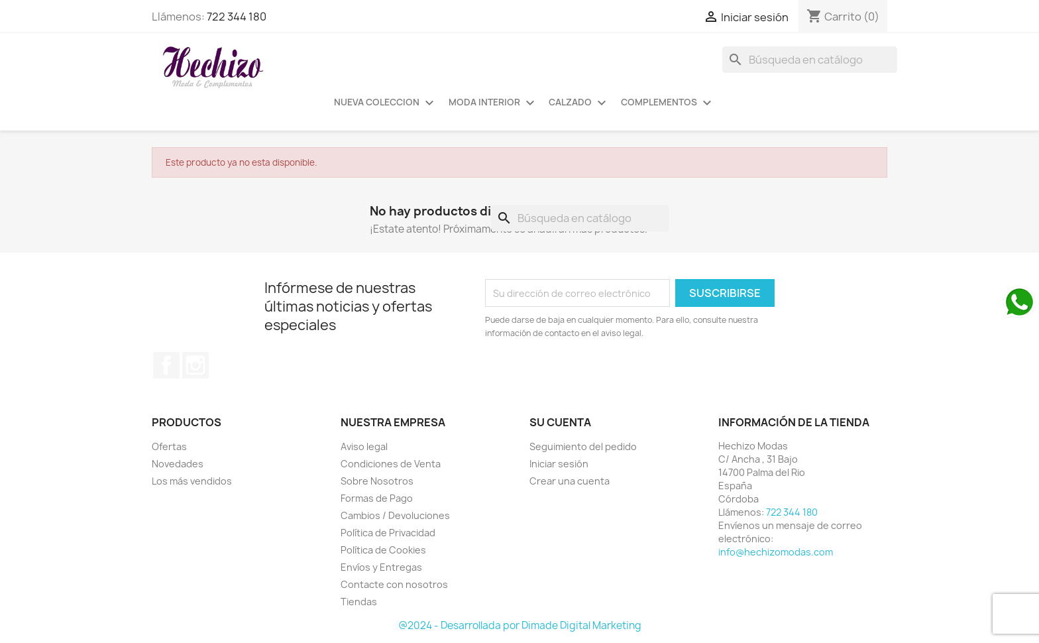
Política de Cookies (383, 550)
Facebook (166, 365)
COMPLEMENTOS (668, 103)
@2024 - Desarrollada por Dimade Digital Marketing (519, 625)
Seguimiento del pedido (583, 446)
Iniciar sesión (558, 463)
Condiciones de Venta (391, 463)
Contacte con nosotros (394, 584)
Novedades (177, 463)
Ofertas (169, 446)
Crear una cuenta (569, 481)
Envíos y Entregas (381, 567)
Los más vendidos (192, 481)
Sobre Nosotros (377, 481)
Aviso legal (364, 446)
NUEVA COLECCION (385, 103)
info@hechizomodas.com (775, 552)
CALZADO (579, 103)
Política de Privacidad (388, 532)
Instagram (195, 365)
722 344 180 (236, 16)
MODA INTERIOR (493, 103)
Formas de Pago (377, 498)
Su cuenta (560, 422)
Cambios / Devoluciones (395, 515)
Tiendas (359, 601)
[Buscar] (809, 59)
